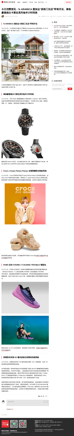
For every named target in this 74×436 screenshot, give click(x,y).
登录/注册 (68, 2)
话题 (18, 2)
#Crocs (54, 16)
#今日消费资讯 (70, 16)
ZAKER (47, 425)
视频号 (40, 422)
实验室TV (25, 2)
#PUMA (47, 16)
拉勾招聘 (45, 426)
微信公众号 (41, 420)
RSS (39, 425)
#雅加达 (64, 16)
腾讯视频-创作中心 (46, 422)
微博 (48, 420)
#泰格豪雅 (43, 16)
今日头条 (43, 425)
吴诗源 (6, 16)
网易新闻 (58, 425)
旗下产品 (40, 2)
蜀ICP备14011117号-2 (5, 433)
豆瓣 (51, 420)
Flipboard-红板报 (52, 425)
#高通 (51, 16)
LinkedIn (49, 426)
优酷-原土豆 (59, 422)
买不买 (31, 2)
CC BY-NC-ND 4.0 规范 (47, 431)
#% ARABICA (59, 16)
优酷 (55, 422)
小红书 (45, 420)
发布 (46, 401)
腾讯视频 (52, 422)
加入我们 (40, 426)
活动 (35, 2)
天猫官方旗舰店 (40, 255)
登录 (12, 409)
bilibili (36, 423)
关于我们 (3, 432)
